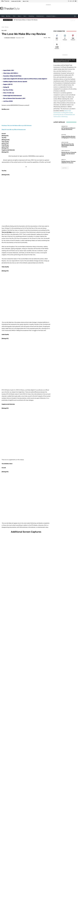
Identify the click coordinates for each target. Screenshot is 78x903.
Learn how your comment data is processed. (30, 896)
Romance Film (64, 126)
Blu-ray (6, 27)
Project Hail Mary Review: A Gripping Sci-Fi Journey (26, 856)
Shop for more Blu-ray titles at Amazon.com (14, 135)
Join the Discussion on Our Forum (26, 790)
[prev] (72, 20)
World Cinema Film (65, 150)
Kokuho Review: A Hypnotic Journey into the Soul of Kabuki (68, 154)
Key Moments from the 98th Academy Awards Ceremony (42, 856)
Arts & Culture (42, 852)
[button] (75, 16)
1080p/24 (7, 811)
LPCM (15, 814)
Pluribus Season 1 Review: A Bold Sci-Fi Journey (68, 162)
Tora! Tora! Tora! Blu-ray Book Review (40, 830)
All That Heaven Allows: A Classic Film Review (25, 20)
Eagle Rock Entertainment (7, 814)
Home (3, 27)
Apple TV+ (63, 159)
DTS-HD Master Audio (35, 811)
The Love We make (25, 814)
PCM (19, 814)
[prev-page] (3, 861)
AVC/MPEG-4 (13, 811)
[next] (74, 20)
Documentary (20, 811)
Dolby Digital (27, 811)
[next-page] (5, 861)
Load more (65, 168)
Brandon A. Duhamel (10, 37)
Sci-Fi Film (63, 134)
